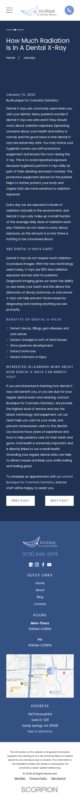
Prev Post (21, 501)
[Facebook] (43, 564)
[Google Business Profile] (31, 564)
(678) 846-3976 (40, 554)
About (40, 590)
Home (40, 583)
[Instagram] (37, 564)
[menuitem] (19, 778)
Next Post (60, 501)
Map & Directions (40, 731)
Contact (40, 604)
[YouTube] (49, 564)
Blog (40, 597)
